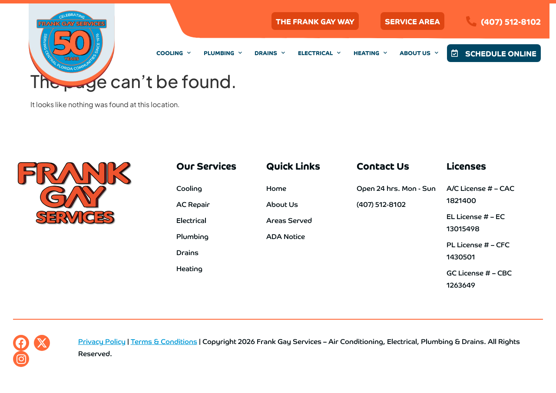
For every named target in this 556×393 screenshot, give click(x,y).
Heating (370, 52)
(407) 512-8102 (511, 21)
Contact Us (383, 165)
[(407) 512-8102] (471, 21)
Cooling (173, 52)
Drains (270, 52)
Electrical (319, 52)
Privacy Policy (102, 341)
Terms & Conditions (164, 341)
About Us (419, 52)
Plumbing (223, 52)
